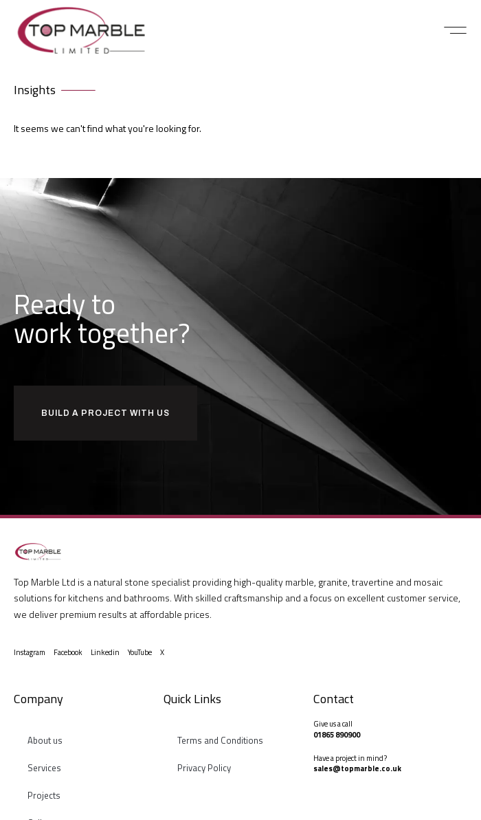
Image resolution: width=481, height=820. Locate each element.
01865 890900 (336, 734)
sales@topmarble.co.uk (357, 768)
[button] (455, 30)
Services (44, 768)
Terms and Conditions (220, 740)
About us (45, 740)
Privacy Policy (204, 768)
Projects (43, 795)
